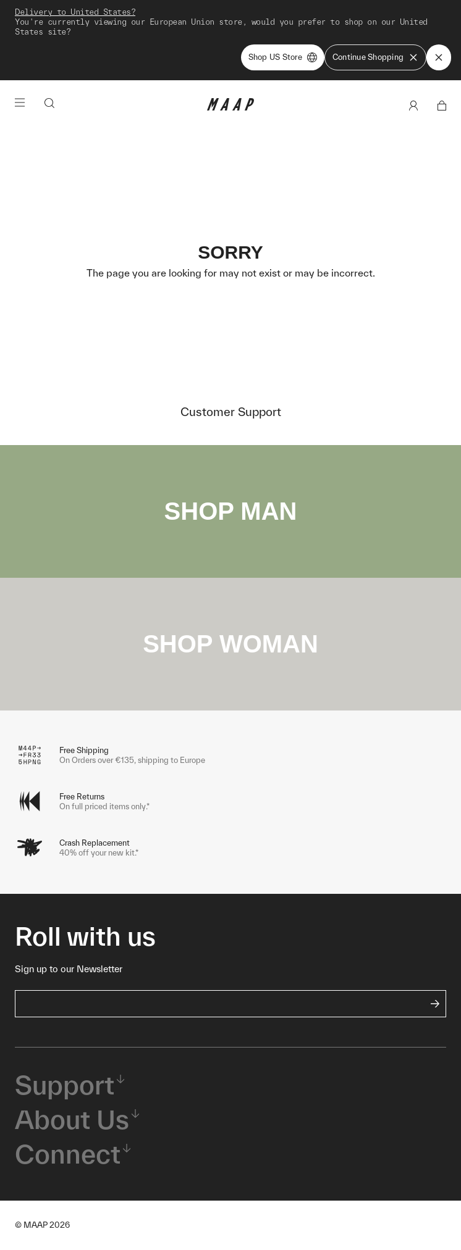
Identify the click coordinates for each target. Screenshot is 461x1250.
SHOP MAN (230, 511)
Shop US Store (282, 57)
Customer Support (230, 412)
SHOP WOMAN (230, 643)
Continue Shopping (375, 57)
